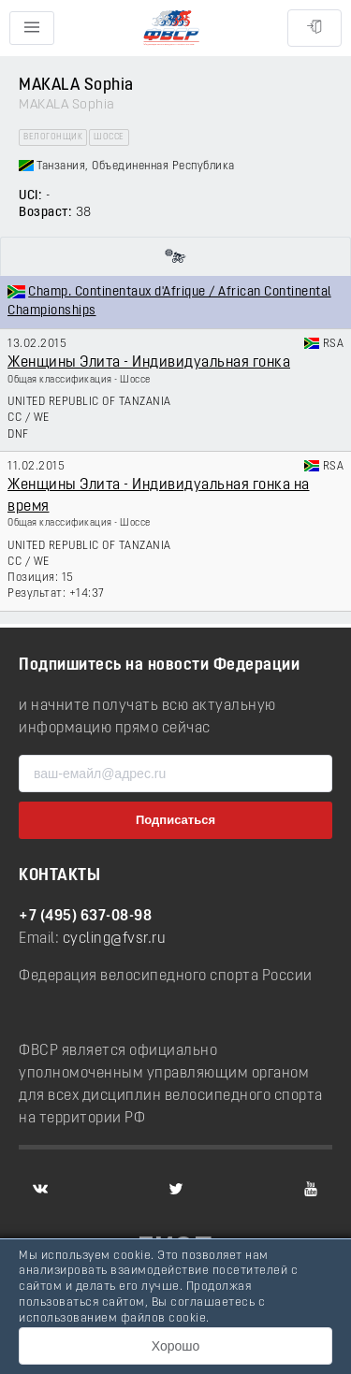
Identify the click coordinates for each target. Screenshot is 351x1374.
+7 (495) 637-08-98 (85, 916)
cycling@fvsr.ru (115, 939)
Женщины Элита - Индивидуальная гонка (148, 362)
